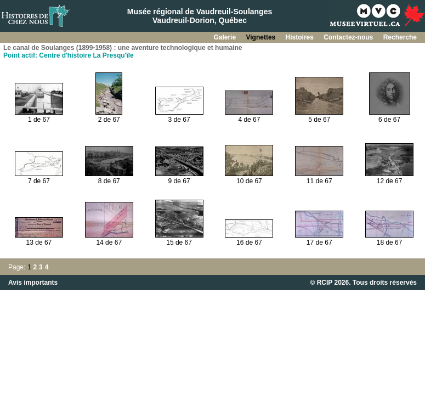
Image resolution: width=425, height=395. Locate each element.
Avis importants (33, 282)
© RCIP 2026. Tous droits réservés (363, 282)
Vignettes (261, 37)
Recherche (400, 37)
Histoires (301, 37)
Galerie (225, 37)
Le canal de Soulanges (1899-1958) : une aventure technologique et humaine (122, 48)
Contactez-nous (349, 37)
